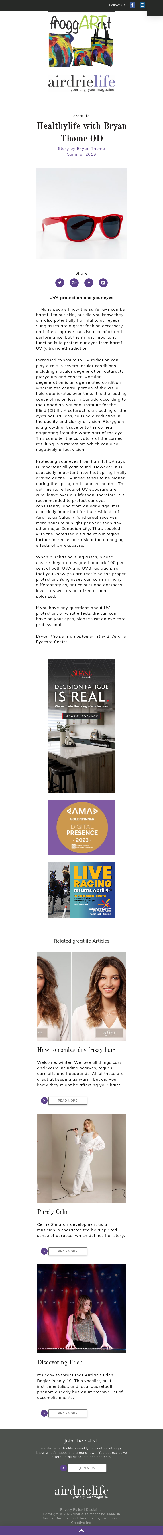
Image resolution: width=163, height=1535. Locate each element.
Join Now (81, 1468)
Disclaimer (94, 1510)
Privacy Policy (71, 1510)
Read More (62, 1100)
